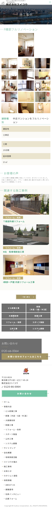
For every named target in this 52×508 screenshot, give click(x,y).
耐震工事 (38, 316)
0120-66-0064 (12, 386)
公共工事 (14, 328)
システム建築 (38, 328)
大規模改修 (13, 316)
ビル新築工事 (13, 308)
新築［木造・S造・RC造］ (38, 308)
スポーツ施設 (38, 322)
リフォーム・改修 (13, 322)
